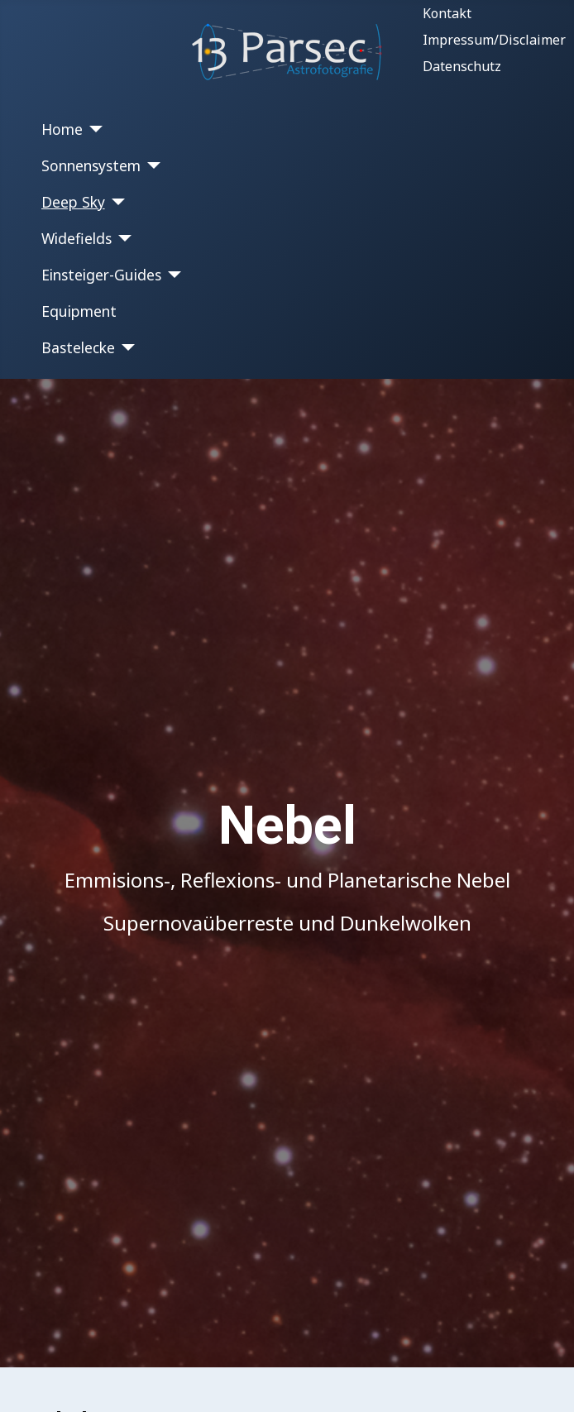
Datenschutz (462, 66)
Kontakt (447, 13)
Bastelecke (78, 347)
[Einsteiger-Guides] (171, 274)
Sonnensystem (91, 165)
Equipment (79, 311)
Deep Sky (73, 202)
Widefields (76, 238)
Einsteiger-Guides (101, 275)
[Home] (93, 129)
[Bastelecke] (125, 347)
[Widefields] (122, 238)
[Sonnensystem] (151, 165)
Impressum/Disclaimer (494, 40)
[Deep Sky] (115, 202)
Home (62, 129)
